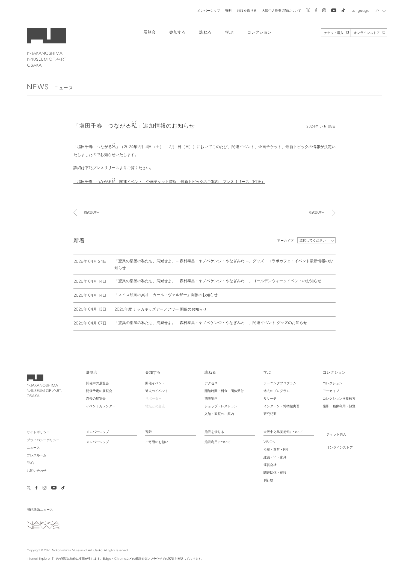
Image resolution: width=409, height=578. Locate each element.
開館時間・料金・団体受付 (224, 391)
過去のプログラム (277, 391)
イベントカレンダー (99, 406)
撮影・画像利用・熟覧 (340, 406)
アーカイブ (332, 391)
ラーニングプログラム (280, 383)
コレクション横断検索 (340, 398)
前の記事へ (92, 213)
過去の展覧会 (94, 398)
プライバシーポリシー (41, 440)
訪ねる (203, 32)
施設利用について (217, 442)
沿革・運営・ (276, 449)
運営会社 (270, 465)
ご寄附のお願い (155, 442)
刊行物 (269, 480)
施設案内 (211, 398)
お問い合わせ (34, 470)
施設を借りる (244, 10)
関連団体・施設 (275, 472)
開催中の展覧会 (95, 383)
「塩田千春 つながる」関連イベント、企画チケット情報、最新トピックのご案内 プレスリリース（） (169, 181)
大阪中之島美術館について (278, 10)
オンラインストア (364, 32)
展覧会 (147, 32)
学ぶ (227, 32)
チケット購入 (331, 32)
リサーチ (270, 398)
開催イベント (154, 383)
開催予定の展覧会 (97, 391)
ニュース (31, 447)
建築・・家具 (275, 457)
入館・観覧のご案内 (219, 413)
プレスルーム (34, 455)
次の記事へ (317, 213)
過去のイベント (155, 391)
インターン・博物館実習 (282, 406)
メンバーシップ (205, 10)
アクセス (211, 383)
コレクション (256, 32)
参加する (175, 32)
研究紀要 (270, 413)
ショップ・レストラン (220, 406)
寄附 (226, 10)
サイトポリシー (36, 432)
